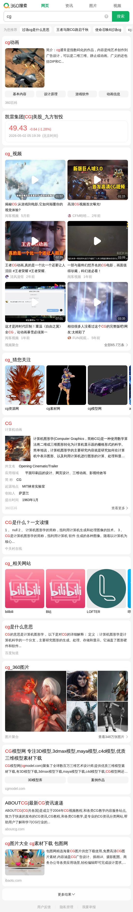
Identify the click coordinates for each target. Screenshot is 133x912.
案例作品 (98, 780)
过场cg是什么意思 (35, 30)
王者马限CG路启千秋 (72, 30)
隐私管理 (66, 907)
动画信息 (113, 94)
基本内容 (19, 94)
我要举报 (89, 907)
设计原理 (51, 94)
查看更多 (118, 508)
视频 (117, 6)
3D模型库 (35, 780)
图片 (93, 6)
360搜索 (17, 5)
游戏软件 (82, 94)
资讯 (69, 6)
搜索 (121, 16)
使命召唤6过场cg (108, 30)
